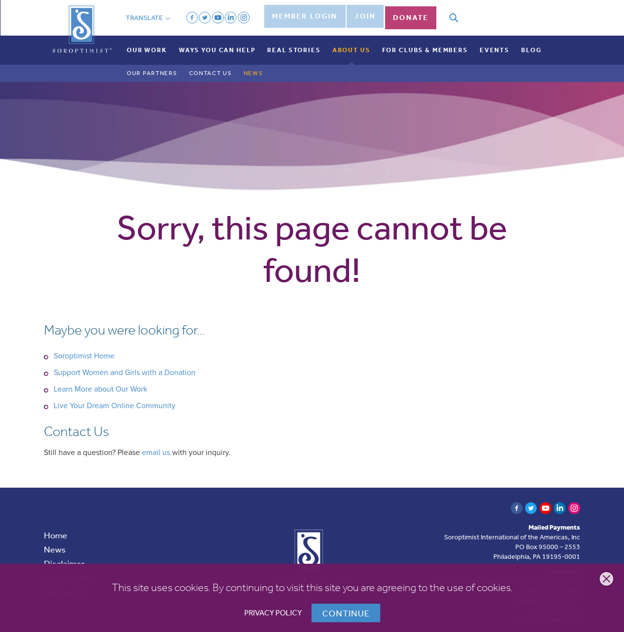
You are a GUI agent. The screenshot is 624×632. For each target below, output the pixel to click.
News (253, 66)
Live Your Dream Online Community (115, 398)
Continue (346, 613)
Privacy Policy (273, 612)
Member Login (304, 13)
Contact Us (210, 66)
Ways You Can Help (217, 42)
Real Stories (293, 42)
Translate (148, 13)
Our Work (147, 42)
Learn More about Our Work (100, 381)
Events (494, 42)
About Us (351, 42)
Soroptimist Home (84, 348)
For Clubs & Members (425, 42)
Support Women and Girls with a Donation (124, 365)
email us (156, 445)
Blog (531, 42)
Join (368, 13)
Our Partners (152, 66)
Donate (419, 13)
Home (55, 527)
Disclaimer (64, 556)
